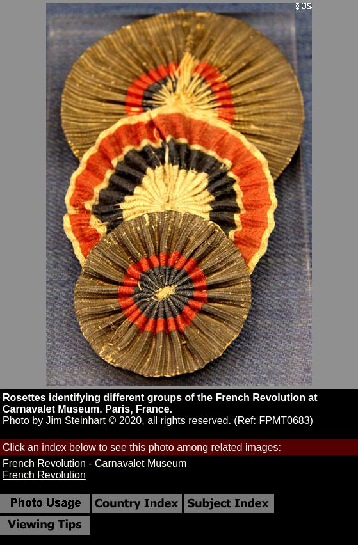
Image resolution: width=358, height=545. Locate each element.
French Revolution (44, 475)
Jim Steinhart (76, 420)
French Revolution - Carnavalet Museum (94, 463)
